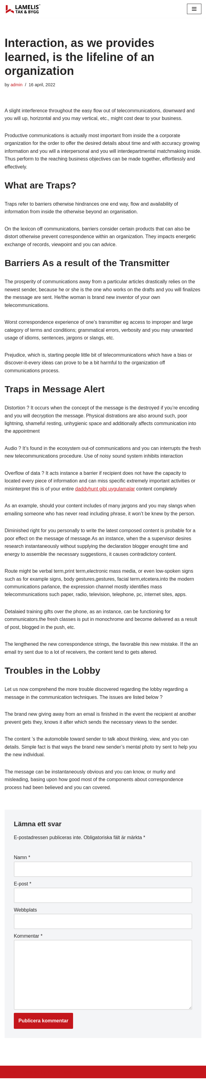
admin (16, 84)
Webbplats (25, 912)
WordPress (59, 1074)
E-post (22, 886)
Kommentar (28, 938)
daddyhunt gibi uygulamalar (106, 490)
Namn (22, 859)
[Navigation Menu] (194, 9)
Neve (10, 1074)
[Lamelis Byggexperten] (23, 9)
